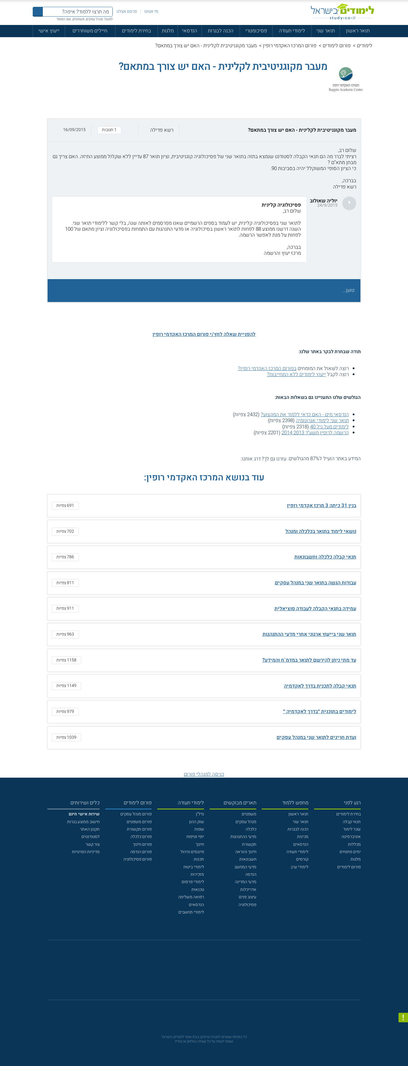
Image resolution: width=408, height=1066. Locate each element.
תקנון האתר (90, 829)
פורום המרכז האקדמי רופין (289, 45)
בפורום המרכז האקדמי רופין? (267, 368)
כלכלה (251, 829)
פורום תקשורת (139, 829)
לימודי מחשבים (191, 912)
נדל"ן (200, 814)
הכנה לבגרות (220, 30)
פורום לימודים (337, 45)
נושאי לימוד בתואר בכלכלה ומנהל (320, 531)
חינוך (200, 844)
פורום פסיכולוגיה (137, 859)
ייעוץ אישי (48, 30)
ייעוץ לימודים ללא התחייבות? (296, 374)
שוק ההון (196, 822)
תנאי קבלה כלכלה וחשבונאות (325, 557)
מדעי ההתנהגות (243, 837)
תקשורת (249, 844)
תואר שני (325, 30)
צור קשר (93, 844)
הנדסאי (189, 30)
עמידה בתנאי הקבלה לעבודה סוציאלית (315, 608)
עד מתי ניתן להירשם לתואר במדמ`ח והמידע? (309, 660)
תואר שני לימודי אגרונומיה (322, 420)
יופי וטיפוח (195, 837)
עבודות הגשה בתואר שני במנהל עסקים (315, 583)
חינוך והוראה (245, 852)
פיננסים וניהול (192, 852)
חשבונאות (247, 859)
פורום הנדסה (141, 852)
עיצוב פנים (247, 897)
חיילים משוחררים (90, 30)
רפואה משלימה (191, 897)
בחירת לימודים (136, 30)
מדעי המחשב (245, 867)
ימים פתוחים (350, 852)
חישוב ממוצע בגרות (83, 822)
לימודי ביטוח (193, 867)
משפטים (249, 814)
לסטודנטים (90, 837)
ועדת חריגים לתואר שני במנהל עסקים (316, 737)
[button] (204, 130)
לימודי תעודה (292, 30)
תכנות (199, 859)
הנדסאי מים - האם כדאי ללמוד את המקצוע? (305, 414)
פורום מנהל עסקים (136, 814)
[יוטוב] (211, 973)
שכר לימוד (352, 829)
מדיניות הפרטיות (86, 852)
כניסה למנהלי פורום (204, 774)
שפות (199, 829)
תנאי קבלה (352, 822)
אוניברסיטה (351, 837)
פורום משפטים (139, 822)
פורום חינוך (142, 844)
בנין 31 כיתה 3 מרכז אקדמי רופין (321, 505)
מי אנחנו (151, 11)
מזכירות (197, 874)
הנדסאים (300, 844)
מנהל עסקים (246, 822)
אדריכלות (248, 889)
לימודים (364, 45)
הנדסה (250, 874)
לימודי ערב (299, 867)
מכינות (302, 837)
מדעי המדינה (245, 882)
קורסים (302, 859)
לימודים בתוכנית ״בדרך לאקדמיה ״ (319, 711)
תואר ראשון (358, 30)
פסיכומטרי (256, 30)
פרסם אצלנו (127, 11)
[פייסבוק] (199, 973)
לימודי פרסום (193, 882)
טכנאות (198, 889)
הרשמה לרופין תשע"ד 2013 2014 (315, 432)
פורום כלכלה (141, 837)
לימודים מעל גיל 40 (329, 426)
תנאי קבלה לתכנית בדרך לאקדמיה (320, 686)
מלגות (168, 30)
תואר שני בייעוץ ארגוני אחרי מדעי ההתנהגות (309, 634)
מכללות (354, 844)
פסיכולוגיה (247, 905)
